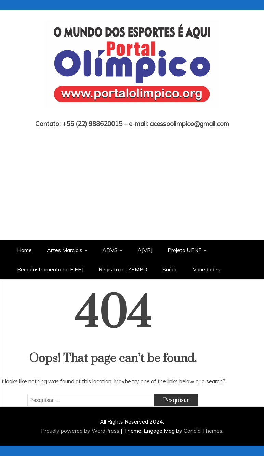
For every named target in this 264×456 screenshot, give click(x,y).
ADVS (110, 249)
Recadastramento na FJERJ (50, 269)
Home (24, 249)
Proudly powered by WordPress (81, 430)
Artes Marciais (64, 249)
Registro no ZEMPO (122, 269)
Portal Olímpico (132, 114)
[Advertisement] (132, 179)
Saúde (170, 269)
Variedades (206, 269)
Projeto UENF (184, 249)
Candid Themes (203, 430)
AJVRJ (145, 249)
